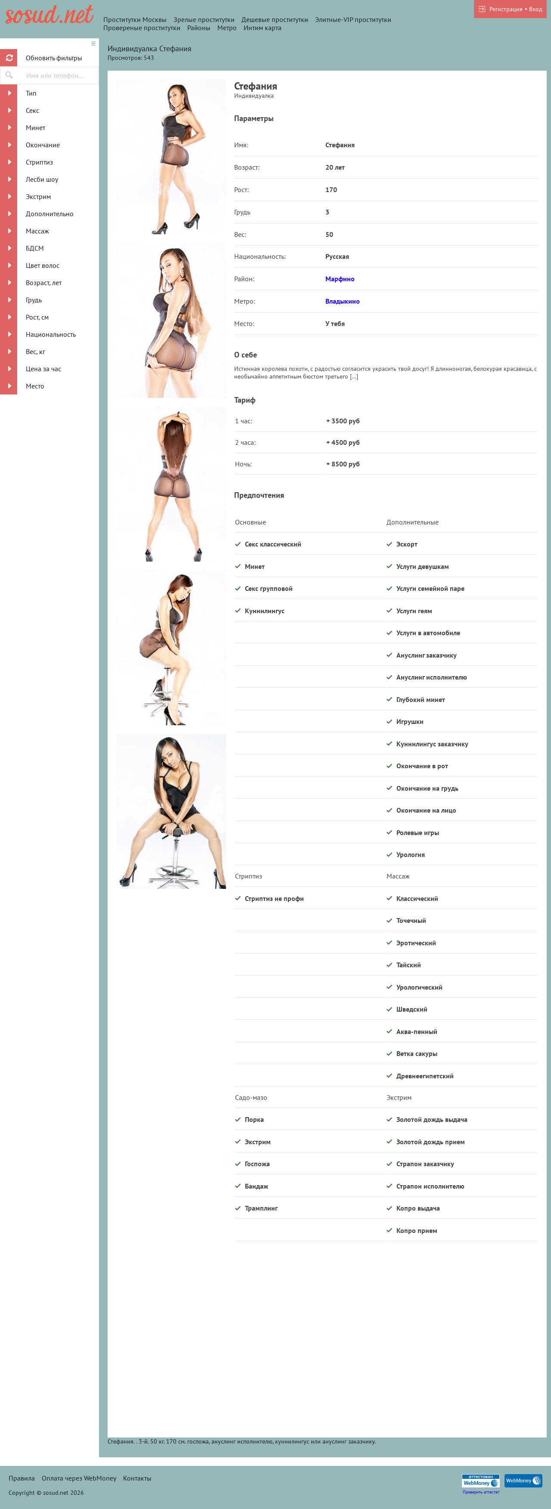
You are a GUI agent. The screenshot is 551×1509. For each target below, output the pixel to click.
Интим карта (263, 27)
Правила (22, 1478)
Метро (227, 27)
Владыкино (342, 301)
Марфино (340, 278)
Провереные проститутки (141, 27)
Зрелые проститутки (204, 19)
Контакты (137, 1478)
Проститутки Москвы (135, 19)
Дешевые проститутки (274, 19)
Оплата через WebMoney (79, 1478)
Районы (198, 27)
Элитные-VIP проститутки (353, 19)
